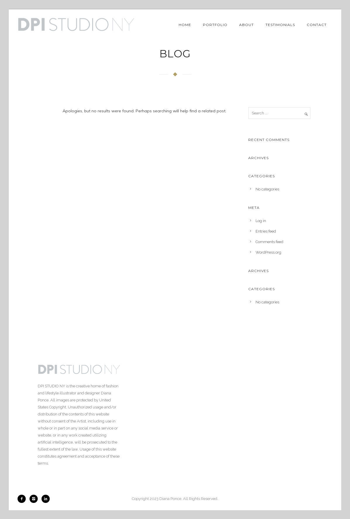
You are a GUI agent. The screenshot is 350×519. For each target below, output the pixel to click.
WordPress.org (268, 252)
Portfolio (215, 25)
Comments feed (269, 242)
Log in (261, 221)
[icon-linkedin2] (46, 499)
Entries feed (266, 231)
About (246, 25)
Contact (317, 25)
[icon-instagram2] (35, 499)
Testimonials (280, 25)
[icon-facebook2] (23, 499)
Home (185, 25)
